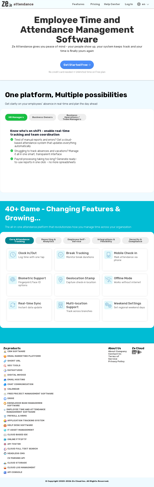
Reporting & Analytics (48, 240)
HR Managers (16, 117)
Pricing (95, 4)
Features (78, 4)
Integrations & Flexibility (106, 240)
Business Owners (42, 117)
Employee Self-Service (77, 240)
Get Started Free (77, 64)
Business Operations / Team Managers (72, 117)
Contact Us (114, 354)
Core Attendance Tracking (19, 240)
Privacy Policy (116, 361)
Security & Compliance (135, 240)
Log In (129, 4)
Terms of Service (113, 357)
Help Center (112, 4)
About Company (117, 351)
